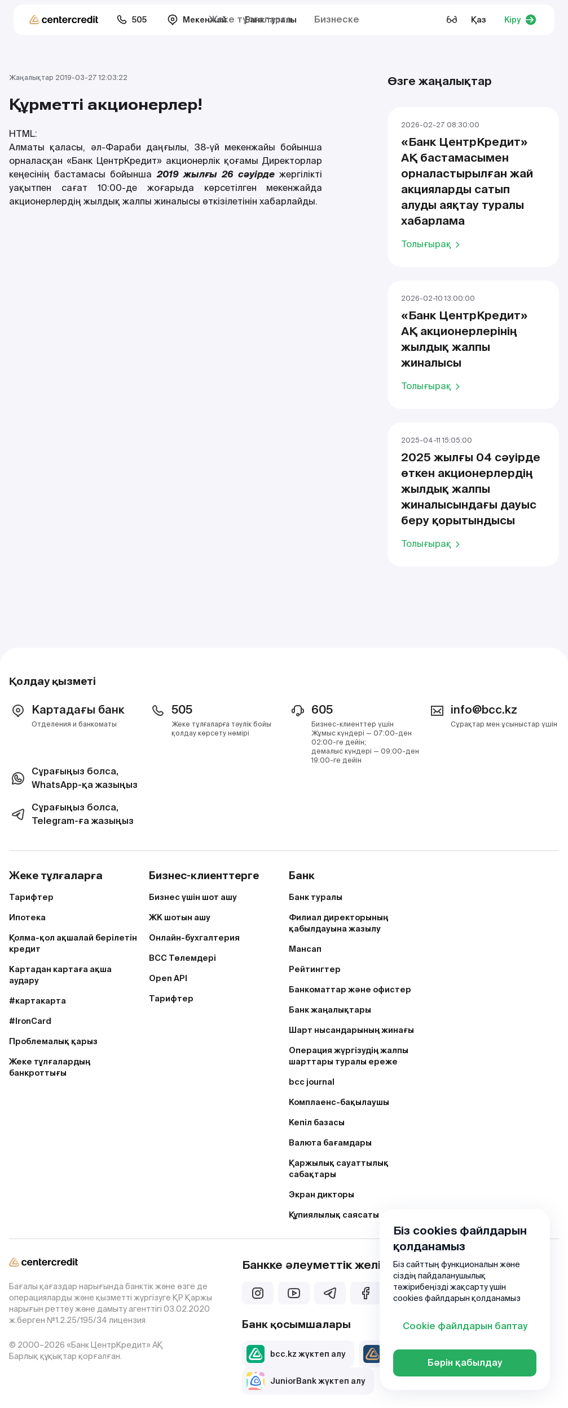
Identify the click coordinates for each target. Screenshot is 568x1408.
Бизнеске (336, 19)
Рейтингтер (315, 969)
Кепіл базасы (317, 1122)
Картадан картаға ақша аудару (60, 975)
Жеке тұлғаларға (250, 19)
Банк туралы (315, 897)
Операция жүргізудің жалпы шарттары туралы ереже (348, 1056)
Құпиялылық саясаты (334, 1215)
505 (131, 19)
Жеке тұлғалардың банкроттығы (49, 1067)
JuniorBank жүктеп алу (305, 1381)
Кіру (520, 19)
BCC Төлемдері (182, 958)
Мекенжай (197, 19)
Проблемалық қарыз (53, 1041)
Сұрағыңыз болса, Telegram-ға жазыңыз (71, 814)
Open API (168, 978)
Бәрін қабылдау (465, 1363)
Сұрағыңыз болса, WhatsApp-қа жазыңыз (73, 778)
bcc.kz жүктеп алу (295, 1354)
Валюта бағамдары (330, 1143)
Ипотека (27, 917)
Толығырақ (432, 244)
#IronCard (30, 1021)
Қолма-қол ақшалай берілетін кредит (73, 943)
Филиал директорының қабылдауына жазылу (338, 923)
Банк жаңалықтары (330, 1010)
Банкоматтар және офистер (350, 989)
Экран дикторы (321, 1194)
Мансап (305, 949)
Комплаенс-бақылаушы (339, 1102)
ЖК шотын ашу (179, 917)
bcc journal (311, 1082)
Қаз (478, 20)
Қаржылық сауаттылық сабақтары (339, 1168)
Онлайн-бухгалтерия (194, 938)
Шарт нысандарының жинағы (351, 1030)
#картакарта (37, 1001)
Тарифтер (31, 897)
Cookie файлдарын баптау (465, 1326)
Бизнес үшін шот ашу (193, 897)
